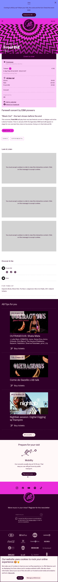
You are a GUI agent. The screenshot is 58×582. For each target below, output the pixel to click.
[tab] (27, 478)
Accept (20, 578)
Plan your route (29, 476)
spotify (35, 490)
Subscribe (41, 516)
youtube (29, 490)
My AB (53, 21)
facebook (23, 490)
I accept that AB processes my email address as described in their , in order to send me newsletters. (30, 522)
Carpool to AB (29, 15)
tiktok (41, 490)
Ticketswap (8, 64)
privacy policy (32, 522)
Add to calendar (9, 104)
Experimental (17, 140)
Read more (8, 132)
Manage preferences (33, 578)
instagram (17, 490)
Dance (5, 140)
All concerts (29, 437)
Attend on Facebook (11, 106)
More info (11, 573)
